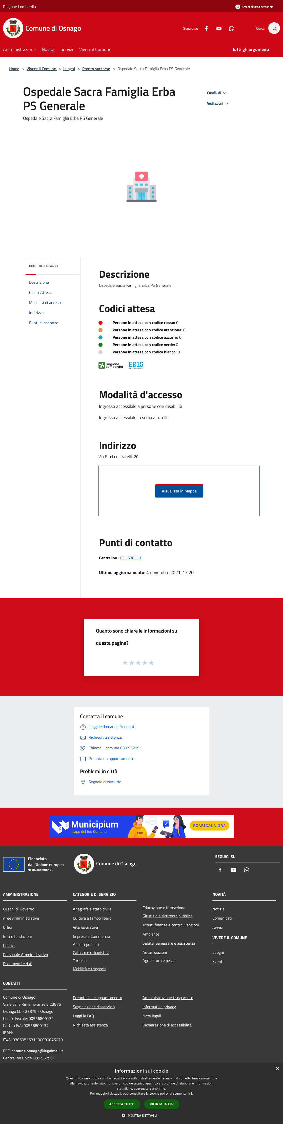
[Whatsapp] (229, 28)
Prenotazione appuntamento (97, 998)
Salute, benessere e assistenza (169, 943)
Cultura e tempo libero (92, 918)
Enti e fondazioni (17, 936)
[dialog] (141, 1093)
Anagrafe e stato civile (92, 909)
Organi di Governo (18, 909)
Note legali (152, 1016)
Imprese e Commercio (91, 936)
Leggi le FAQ (83, 1016)
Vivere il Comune (42, 69)
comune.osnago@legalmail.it (37, 1051)
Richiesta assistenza (90, 1025)
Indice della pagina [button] (43, 265)
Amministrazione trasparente (168, 998)
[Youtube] (216, 28)
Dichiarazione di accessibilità (167, 1025)
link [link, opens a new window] (190, 1093)
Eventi (218, 961)
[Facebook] (203, 28)
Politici (9, 945)
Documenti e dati (17, 964)
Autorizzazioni (155, 952)
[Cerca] (274, 28)
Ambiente (151, 934)
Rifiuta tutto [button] (162, 1104)
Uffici (7, 927)
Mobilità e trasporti (89, 969)
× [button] (277, 1069)
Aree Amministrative (21, 918)
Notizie (218, 909)
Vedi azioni (218, 104)
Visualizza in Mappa (179, 491)
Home (14, 69)
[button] (141, 1115)
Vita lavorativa (85, 927)
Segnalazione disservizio (94, 1007)
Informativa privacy (159, 1007)
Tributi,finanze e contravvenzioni (171, 925)
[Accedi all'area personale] (254, 7)
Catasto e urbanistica (91, 952)
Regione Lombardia (19, 7)
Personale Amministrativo (25, 954)
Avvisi (217, 927)
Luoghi (69, 69)
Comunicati (222, 918)
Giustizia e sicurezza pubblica (168, 916)
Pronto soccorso (96, 69)
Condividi (217, 93)
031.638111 (130, 558)
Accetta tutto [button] (122, 1104)
